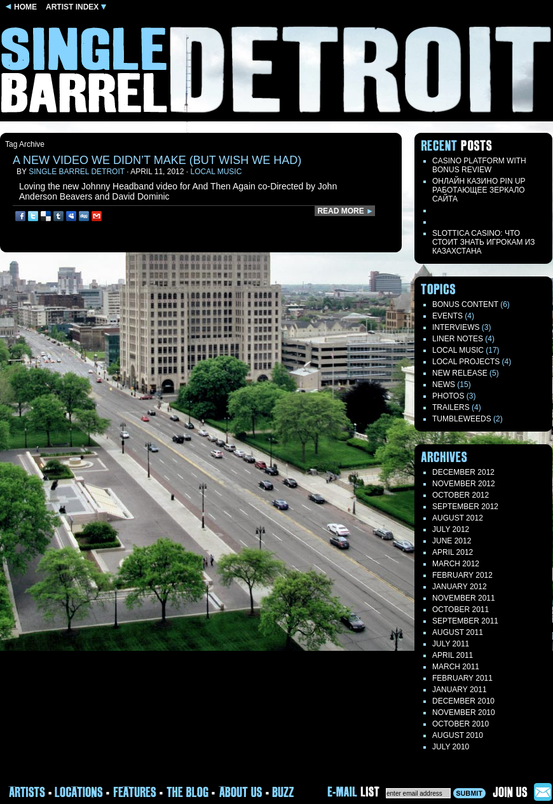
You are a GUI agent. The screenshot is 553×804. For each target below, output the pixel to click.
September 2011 (465, 621)
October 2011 (460, 609)
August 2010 (457, 735)
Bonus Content (465, 304)
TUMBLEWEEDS (461, 418)
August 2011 (457, 632)
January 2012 (459, 586)
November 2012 (463, 483)
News (443, 384)
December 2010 (463, 701)
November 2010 (463, 712)
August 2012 (457, 518)
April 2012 (452, 552)
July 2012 (450, 529)
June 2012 (451, 540)
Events (447, 315)
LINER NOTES (457, 338)
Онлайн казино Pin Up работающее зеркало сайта (478, 190)
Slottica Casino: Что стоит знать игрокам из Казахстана (483, 242)
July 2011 (450, 643)
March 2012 (455, 563)
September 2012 (465, 506)
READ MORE (345, 211)
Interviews (455, 327)
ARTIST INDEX (76, 7)
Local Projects (466, 361)
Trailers (451, 407)
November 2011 (463, 598)
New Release (460, 373)
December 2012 (463, 472)
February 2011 (462, 678)
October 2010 (460, 723)
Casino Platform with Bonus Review (479, 165)
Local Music (216, 171)
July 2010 (450, 746)
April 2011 (452, 655)
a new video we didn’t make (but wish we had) (157, 160)
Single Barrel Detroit (77, 171)
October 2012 (460, 495)
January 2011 (459, 689)
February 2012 (462, 575)
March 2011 (455, 666)
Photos (448, 396)
